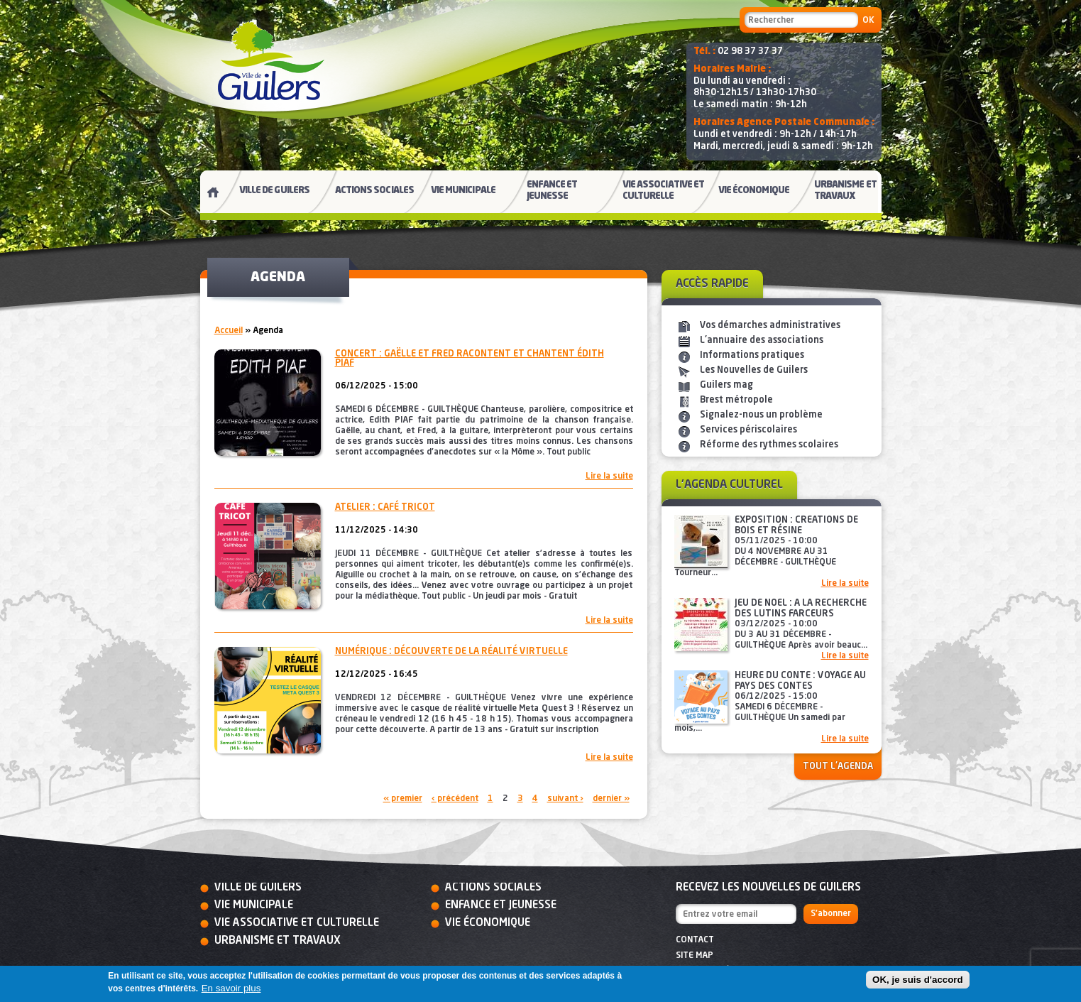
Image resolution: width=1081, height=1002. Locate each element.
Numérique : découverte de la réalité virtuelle (451, 651)
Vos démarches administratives (770, 325)
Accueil (228, 331)
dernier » (611, 799)
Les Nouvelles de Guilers (754, 370)
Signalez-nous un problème (761, 415)
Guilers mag (726, 385)
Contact (695, 940)
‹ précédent (455, 799)
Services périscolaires (748, 430)
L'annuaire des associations (761, 340)
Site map (694, 956)
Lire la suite (609, 476)
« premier (402, 799)
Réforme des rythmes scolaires (769, 445)
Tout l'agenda (838, 766)
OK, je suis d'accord (917, 979)
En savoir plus (231, 988)
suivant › (565, 799)
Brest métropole (736, 400)
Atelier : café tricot (385, 507)
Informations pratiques (752, 355)
